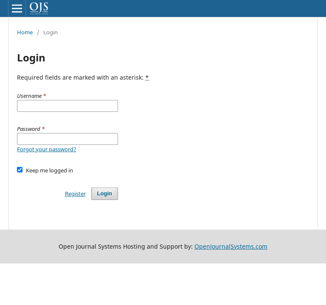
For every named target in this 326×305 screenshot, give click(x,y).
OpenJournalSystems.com (230, 246)
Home (25, 32)
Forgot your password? (46, 149)
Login (104, 193)
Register (75, 193)
